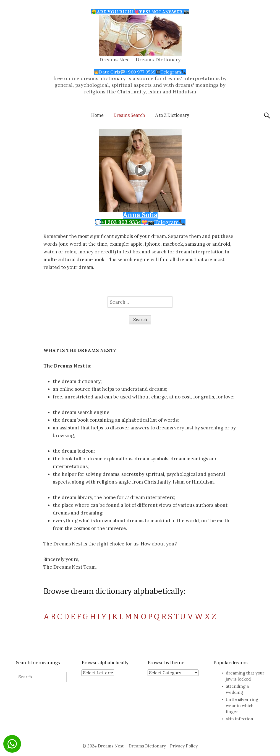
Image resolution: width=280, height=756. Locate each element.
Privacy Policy (184, 746)
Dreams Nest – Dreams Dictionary (140, 59)
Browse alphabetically (105, 663)
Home (97, 115)
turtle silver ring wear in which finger (242, 705)
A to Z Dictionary (172, 115)
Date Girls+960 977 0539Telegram (140, 72)
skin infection (239, 718)
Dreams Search (129, 115)
